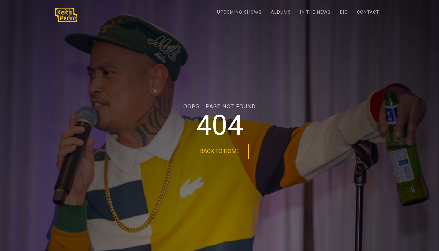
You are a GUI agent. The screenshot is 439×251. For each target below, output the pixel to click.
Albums (281, 12)
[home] (66, 15)
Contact (368, 12)
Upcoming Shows (239, 12)
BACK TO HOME (219, 151)
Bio (344, 12)
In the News (315, 12)
